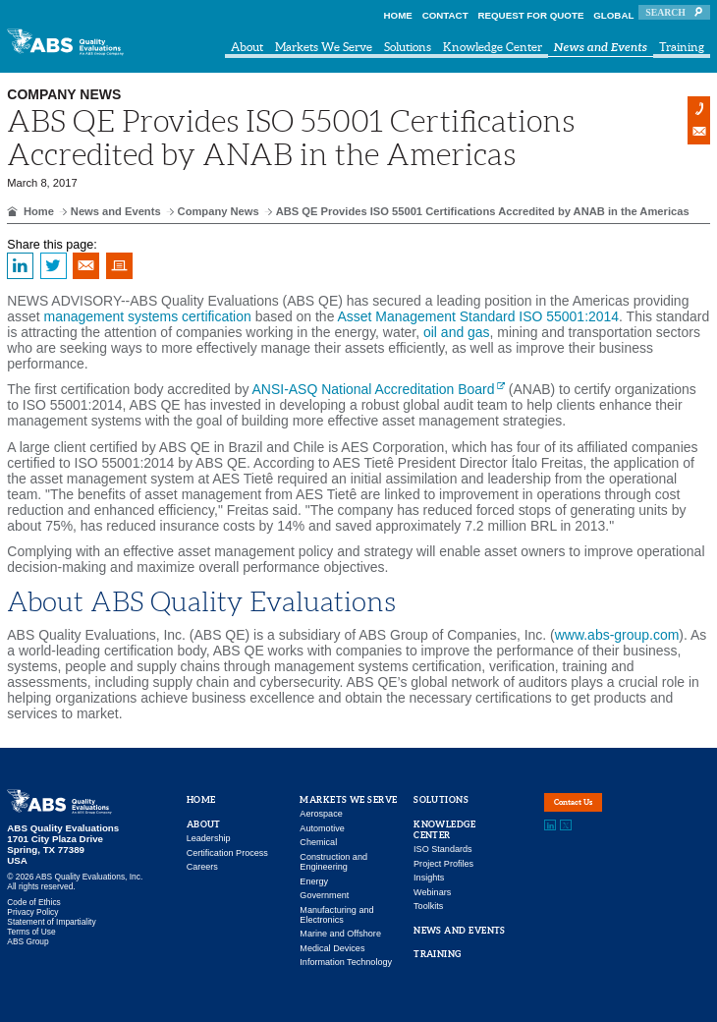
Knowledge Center (492, 46)
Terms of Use (31, 932)
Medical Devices (332, 948)
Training (681, 46)
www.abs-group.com (617, 635)
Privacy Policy (32, 912)
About (247, 46)
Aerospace (321, 814)
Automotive (322, 828)
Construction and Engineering (333, 862)
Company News (218, 211)
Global (613, 15)
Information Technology (346, 962)
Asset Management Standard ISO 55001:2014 (479, 316)
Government (324, 895)
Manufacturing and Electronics (336, 915)
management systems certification (147, 316)
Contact (445, 15)
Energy (314, 881)
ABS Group (27, 941)
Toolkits (428, 906)
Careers (202, 867)
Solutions (407, 46)
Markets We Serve (323, 46)
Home (398, 15)
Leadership (209, 838)
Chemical (318, 842)
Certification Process (227, 853)
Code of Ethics (33, 902)
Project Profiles (443, 864)
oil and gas (456, 332)
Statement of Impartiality (51, 922)
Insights (429, 877)
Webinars (432, 892)
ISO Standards (443, 849)
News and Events (600, 47)
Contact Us (594, 811)
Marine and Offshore (340, 933)
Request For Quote (530, 15)
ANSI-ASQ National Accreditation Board (373, 389)
